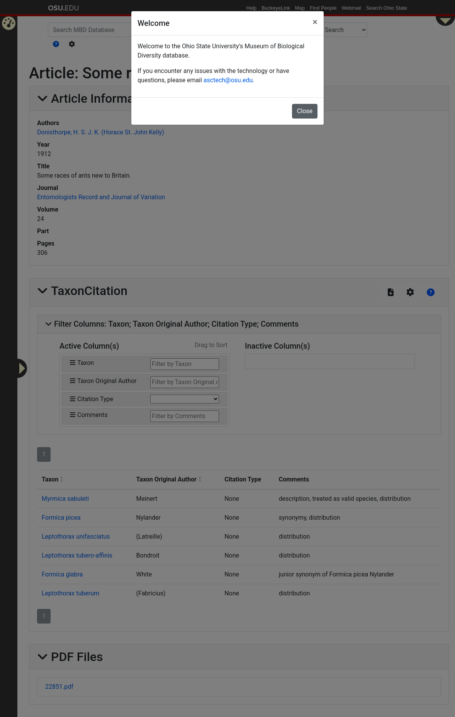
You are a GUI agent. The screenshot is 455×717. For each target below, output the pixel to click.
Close (304, 111)
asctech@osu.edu (228, 80)
